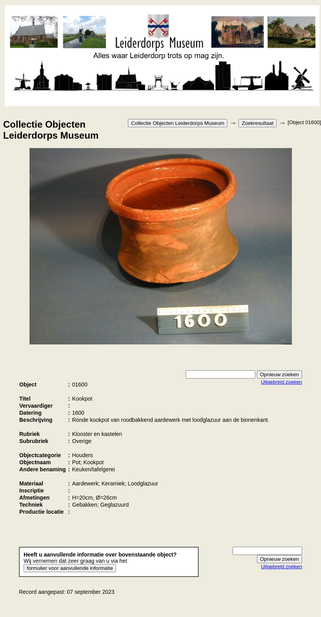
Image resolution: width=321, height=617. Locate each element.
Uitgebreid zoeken (281, 382)
